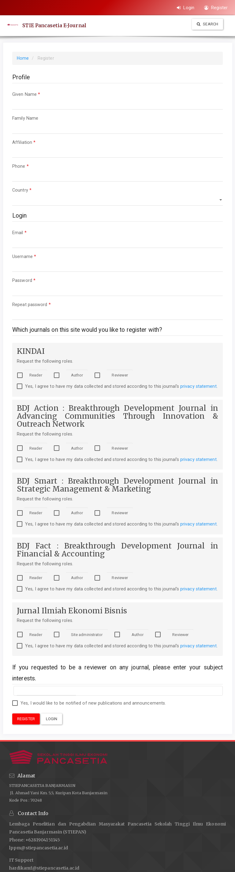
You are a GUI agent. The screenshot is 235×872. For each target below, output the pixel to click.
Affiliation (117, 148)
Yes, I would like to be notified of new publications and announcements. (89, 703)
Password (117, 286)
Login (185, 7)
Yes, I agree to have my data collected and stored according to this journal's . (117, 386)
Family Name (117, 123)
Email (117, 238)
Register (216, 7)
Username (117, 262)
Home (23, 58)
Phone (117, 172)
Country (117, 195)
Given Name (117, 100)
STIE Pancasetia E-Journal (55, 25)
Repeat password (117, 310)
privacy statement (198, 386)
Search (207, 24)
